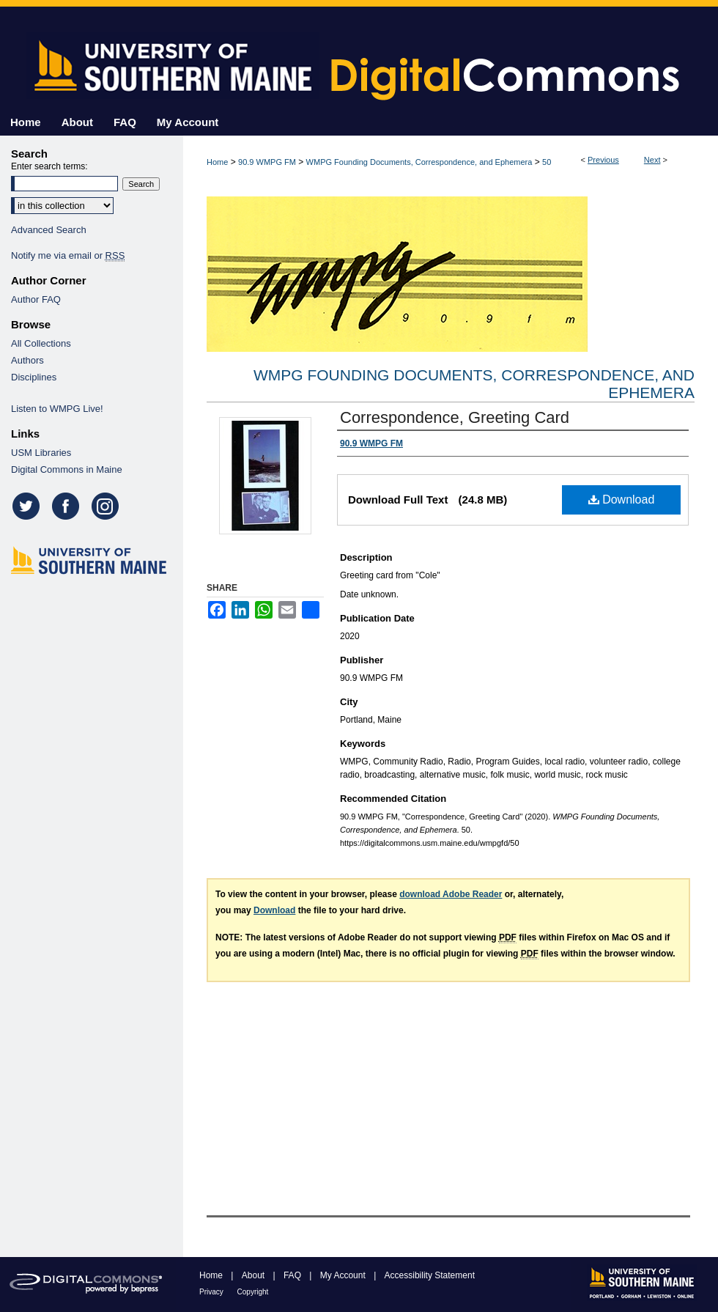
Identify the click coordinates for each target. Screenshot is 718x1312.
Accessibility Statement (430, 1275)
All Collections (41, 343)
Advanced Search (48, 229)
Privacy (212, 1292)
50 (546, 162)
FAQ (293, 1275)
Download (621, 499)
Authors (27, 360)
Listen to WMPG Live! (57, 408)
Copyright (253, 1292)
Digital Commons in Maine (66, 469)
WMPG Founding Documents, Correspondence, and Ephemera (419, 162)
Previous (603, 159)
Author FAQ (36, 299)
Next (652, 159)
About (254, 1275)
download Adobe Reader (450, 894)
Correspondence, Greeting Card (454, 417)
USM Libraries (41, 452)
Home (217, 162)
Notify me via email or (68, 255)
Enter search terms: (49, 166)
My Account (344, 1275)
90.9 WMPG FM (267, 162)
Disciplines (33, 377)
